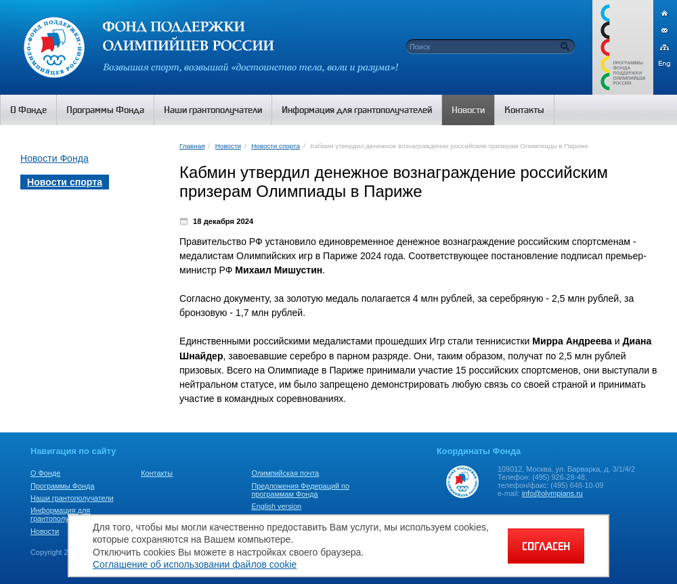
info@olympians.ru (552, 493)
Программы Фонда (62, 486)
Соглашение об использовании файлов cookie (195, 564)
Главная (191, 146)
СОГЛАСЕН (546, 546)
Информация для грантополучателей (63, 514)
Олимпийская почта (285, 473)
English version (276, 506)
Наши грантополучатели (72, 498)
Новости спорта (275, 146)
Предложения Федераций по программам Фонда (300, 490)
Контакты (157, 473)
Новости (228, 146)
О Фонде (45, 473)
